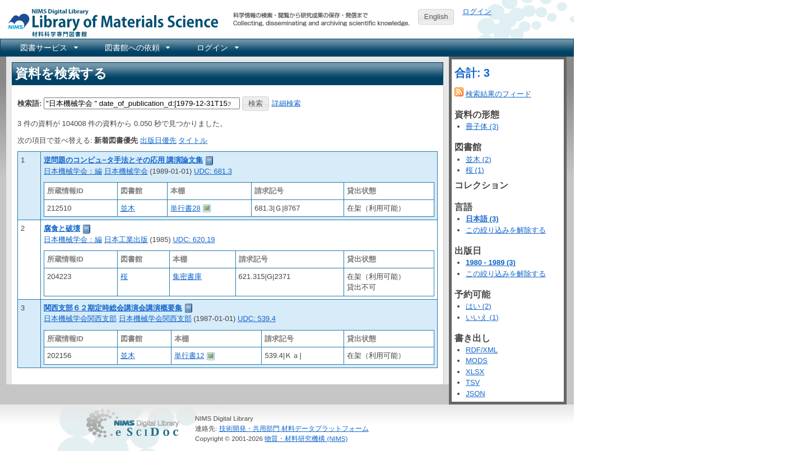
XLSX (475, 372)
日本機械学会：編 (73, 171)
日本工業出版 (126, 239)
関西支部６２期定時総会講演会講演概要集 (113, 308)
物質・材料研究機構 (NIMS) (306, 438)
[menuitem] (48, 47)
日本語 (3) (482, 219)
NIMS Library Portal (110, 22)
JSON (475, 393)
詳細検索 (286, 103)
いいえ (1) (482, 317)
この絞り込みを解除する (506, 230)
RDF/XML (482, 350)
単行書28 (185, 208)
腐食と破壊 (62, 228)
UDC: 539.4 (257, 318)
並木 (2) (478, 159)
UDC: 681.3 (213, 171)
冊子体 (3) (482, 126)
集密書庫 (187, 276)
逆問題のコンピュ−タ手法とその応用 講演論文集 (123, 160)
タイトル (192, 140)
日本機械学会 (126, 171)
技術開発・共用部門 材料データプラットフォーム (294, 428)
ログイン (476, 11)
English (436, 16)
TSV (473, 382)
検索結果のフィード (498, 94)
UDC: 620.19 (194, 239)
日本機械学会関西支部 (80, 318)
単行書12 (189, 355)
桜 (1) (475, 170)
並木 (127, 208)
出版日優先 (158, 140)
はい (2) (478, 306)
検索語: (29, 103)
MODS (477, 360)
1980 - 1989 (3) (491, 262)
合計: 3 (472, 73)
